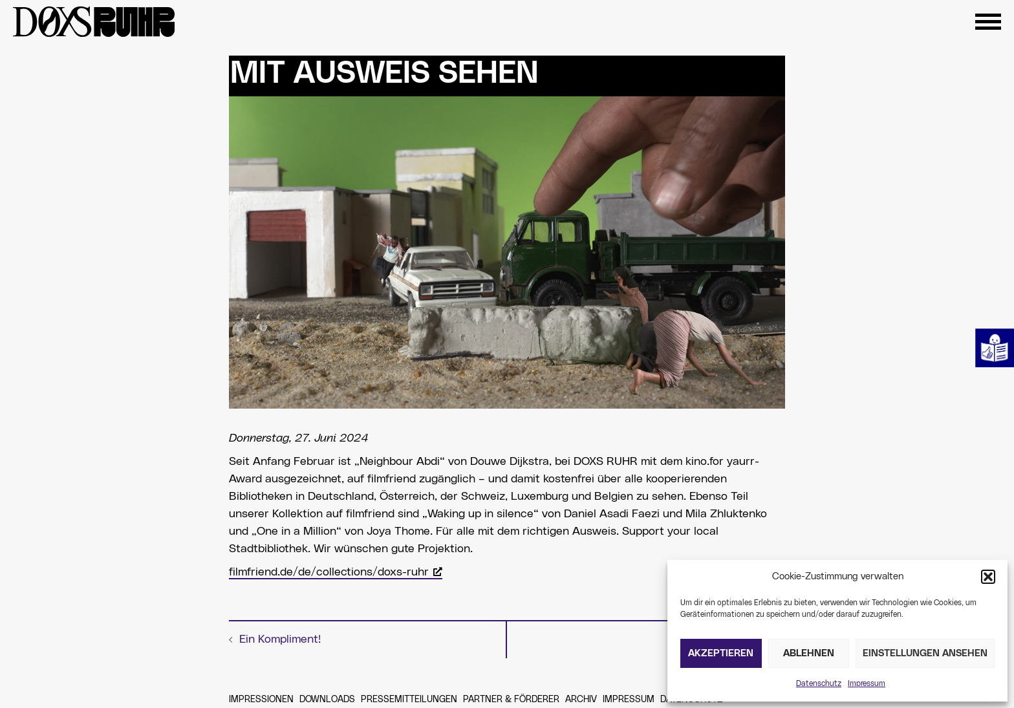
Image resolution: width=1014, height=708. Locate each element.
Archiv (581, 699)
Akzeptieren (720, 653)
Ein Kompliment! (280, 639)
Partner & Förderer (511, 699)
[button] (988, 576)
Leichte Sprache (994, 347)
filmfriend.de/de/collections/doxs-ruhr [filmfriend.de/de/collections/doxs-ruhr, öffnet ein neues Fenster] (335, 572)
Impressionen (261, 699)
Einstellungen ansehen (925, 653)
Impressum (866, 683)
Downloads (327, 699)
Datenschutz (818, 683)
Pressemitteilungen (409, 699)
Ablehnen (808, 653)
